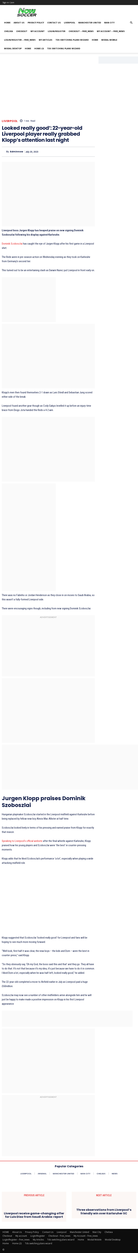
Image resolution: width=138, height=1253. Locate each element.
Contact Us (54, 22)
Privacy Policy (36, 22)
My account (38, 31)
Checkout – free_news (81, 31)
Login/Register (56, 31)
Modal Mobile (109, 39)
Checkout (21, 31)
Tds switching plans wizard (72, 39)
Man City (109, 22)
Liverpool (69, 22)
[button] (131, 22)
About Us (19, 22)
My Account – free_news (111, 31)
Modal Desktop (13, 48)
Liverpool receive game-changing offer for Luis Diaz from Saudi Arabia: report (34, 1215)
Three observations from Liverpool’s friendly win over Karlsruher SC (103, 1211)
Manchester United (89, 22)
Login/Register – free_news (20, 39)
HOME (7, 22)
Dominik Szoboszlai (12, 243)
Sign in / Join (8, 2)
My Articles (45, 39)
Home (95, 39)
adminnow (16, 151)
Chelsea (8, 31)
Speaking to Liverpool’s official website (22, 841)
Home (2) (39, 48)
